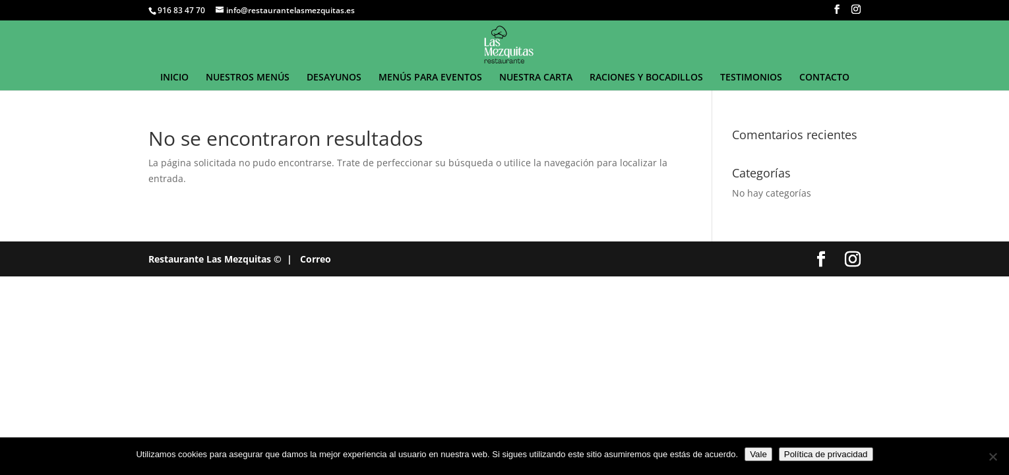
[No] (992, 456)
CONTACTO (824, 78)
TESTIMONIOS (751, 78)
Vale (758, 454)
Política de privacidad (826, 454)
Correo (315, 259)
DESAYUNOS (334, 78)
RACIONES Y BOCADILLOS (646, 78)
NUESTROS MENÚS (248, 78)
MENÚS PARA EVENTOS (430, 78)
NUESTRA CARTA (535, 78)
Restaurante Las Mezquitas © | (220, 259)
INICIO (174, 78)
